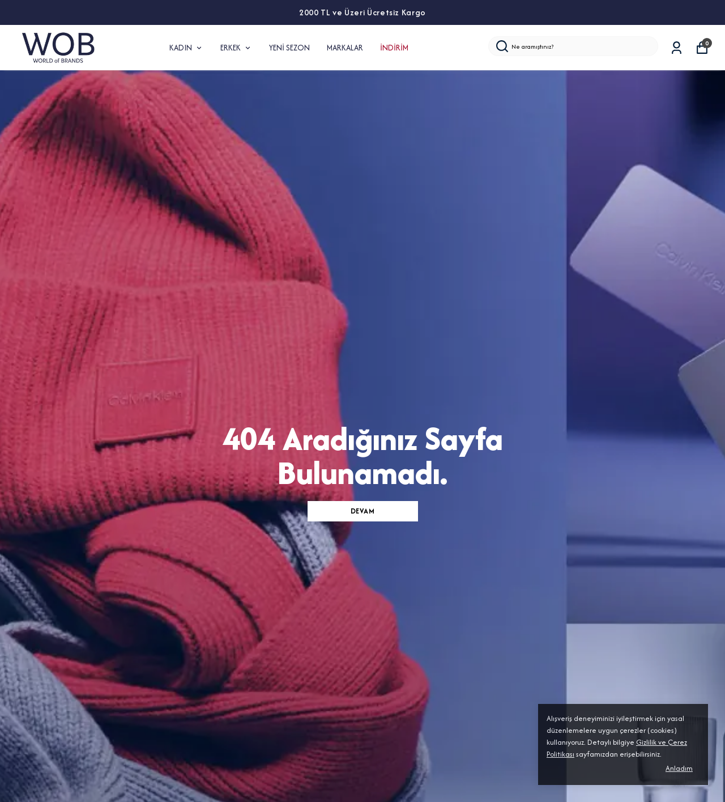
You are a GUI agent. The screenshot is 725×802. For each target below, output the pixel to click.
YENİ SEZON (289, 47)
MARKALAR (345, 47)
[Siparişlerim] (676, 48)
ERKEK (236, 47)
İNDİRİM (394, 47)
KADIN (186, 47)
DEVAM (363, 511)
